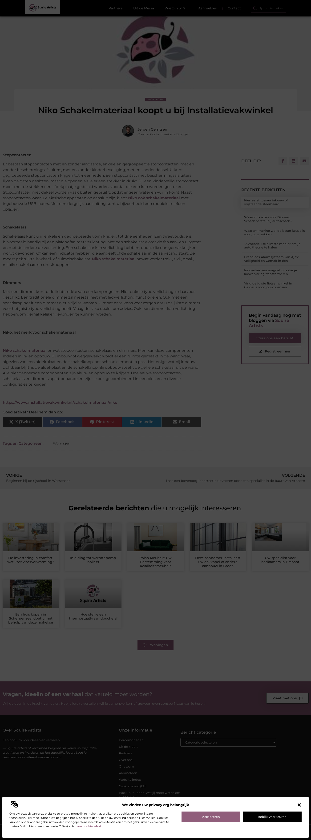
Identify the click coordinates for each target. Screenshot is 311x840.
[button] (299, 805)
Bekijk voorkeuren (272, 817)
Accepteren (211, 817)
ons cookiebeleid (89, 826)
